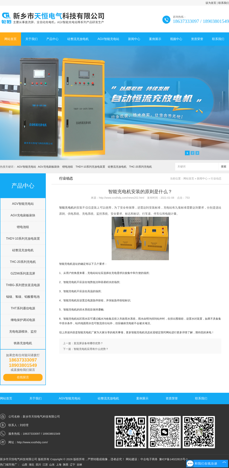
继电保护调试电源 (23, 320)
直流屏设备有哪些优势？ (88, 343)
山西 (24, 464)
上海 (58, 464)
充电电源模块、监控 (23, 331)
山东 (52, 464)
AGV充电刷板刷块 (49, 166)
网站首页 (10, 39)
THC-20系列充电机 (140, 166)
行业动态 (216, 178)
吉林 (79, 464)
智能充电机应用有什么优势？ (91, 348)
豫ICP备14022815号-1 (173, 459)
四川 (38, 464)
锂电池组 (67, 166)
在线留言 (23, 377)
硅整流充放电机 (78, 39)
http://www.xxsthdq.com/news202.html (121, 197)
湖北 (31, 464)
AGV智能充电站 (108, 39)
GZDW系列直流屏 (23, 273)
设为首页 (211, 2)
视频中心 (176, 39)
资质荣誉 (197, 39)
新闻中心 (134, 39)
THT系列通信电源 (23, 308)
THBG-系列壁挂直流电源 (23, 285)
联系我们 (223, 2)
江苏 (45, 464)
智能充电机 (66, 207)
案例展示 (155, 39)
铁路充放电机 (23, 343)
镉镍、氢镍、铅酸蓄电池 (23, 296)
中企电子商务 (149, 459)
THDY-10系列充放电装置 (90, 166)
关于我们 (31, 39)
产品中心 (52, 39)
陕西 (65, 464)
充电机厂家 (90, 332)
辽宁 (72, 464)
